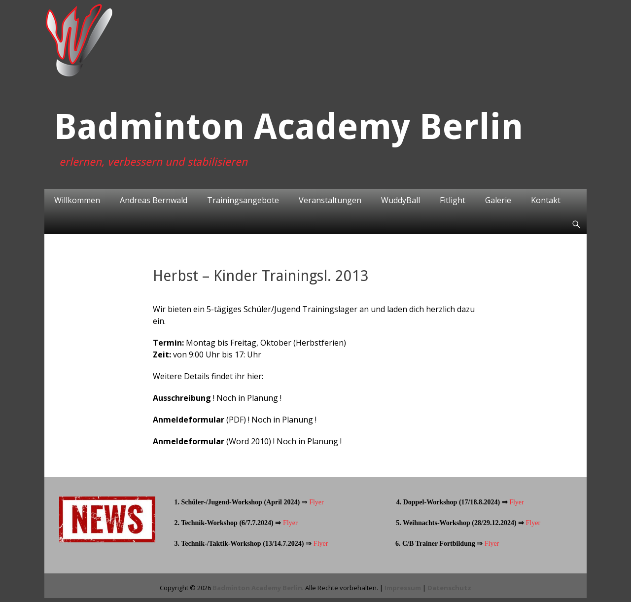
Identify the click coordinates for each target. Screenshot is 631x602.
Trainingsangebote (243, 200)
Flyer (316, 502)
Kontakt (546, 200)
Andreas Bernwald (153, 200)
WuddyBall (400, 200)
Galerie (498, 200)
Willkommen (77, 200)
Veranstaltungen (330, 200)
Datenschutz (449, 587)
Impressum (403, 587)
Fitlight (452, 200)
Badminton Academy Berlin (288, 126)
